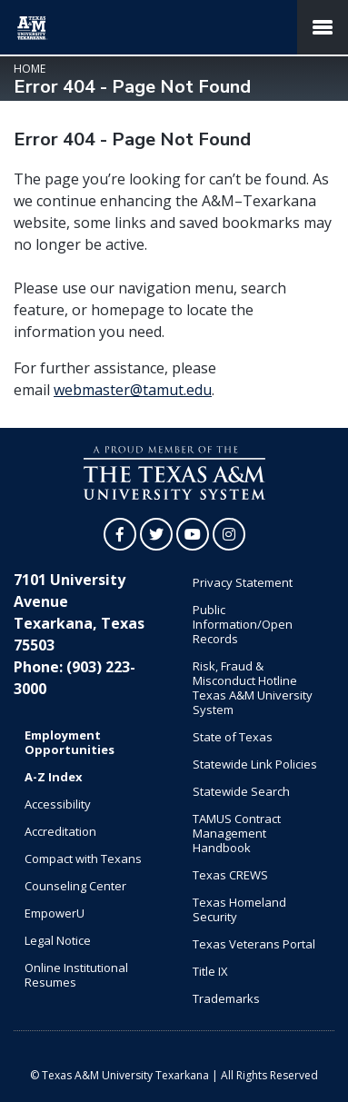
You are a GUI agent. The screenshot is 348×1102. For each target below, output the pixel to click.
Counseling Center (75, 886)
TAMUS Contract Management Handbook (237, 833)
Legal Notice (58, 940)
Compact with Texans (83, 858)
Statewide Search (241, 791)
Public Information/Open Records (243, 624)
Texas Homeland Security (239, 909)
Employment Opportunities (69, 742)
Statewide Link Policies (255, 764)
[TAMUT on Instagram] (229, 534)
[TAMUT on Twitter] (156, 534)
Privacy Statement (243, 582)
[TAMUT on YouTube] (192, 534)
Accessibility (58, 804)
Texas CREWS (230, 875)
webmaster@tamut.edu (133, 390)
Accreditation (60, 831)
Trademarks (226, 998)
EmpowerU (55, 913)
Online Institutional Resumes (76, 974)
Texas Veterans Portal (254, 944)
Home (29, 68)
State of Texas (233, 737)
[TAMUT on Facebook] (120, 534)
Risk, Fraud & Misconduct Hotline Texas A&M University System (253, 688)
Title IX (210, 971)
